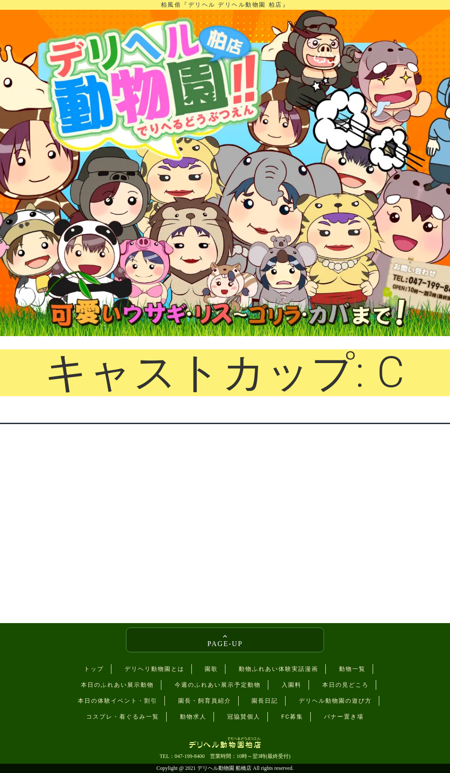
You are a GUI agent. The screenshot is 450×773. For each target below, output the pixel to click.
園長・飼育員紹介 (204, 700)
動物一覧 (352, 669)
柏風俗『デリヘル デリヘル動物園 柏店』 (225, 4)
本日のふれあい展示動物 (117, 684)
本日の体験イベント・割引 (117, 700)
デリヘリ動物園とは (154, 669)
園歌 (211, 669)
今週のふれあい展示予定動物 (218, 684)
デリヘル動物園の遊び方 (335, 700)
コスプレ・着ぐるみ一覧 (122, 716)
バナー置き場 (344, 716)
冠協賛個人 (243, 716)
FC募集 (292, 716)
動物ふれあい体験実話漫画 (278, 669)
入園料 (291, 684)
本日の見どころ (345, 684)
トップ (94, 669)
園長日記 (265, 700)
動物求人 (193, 716)
